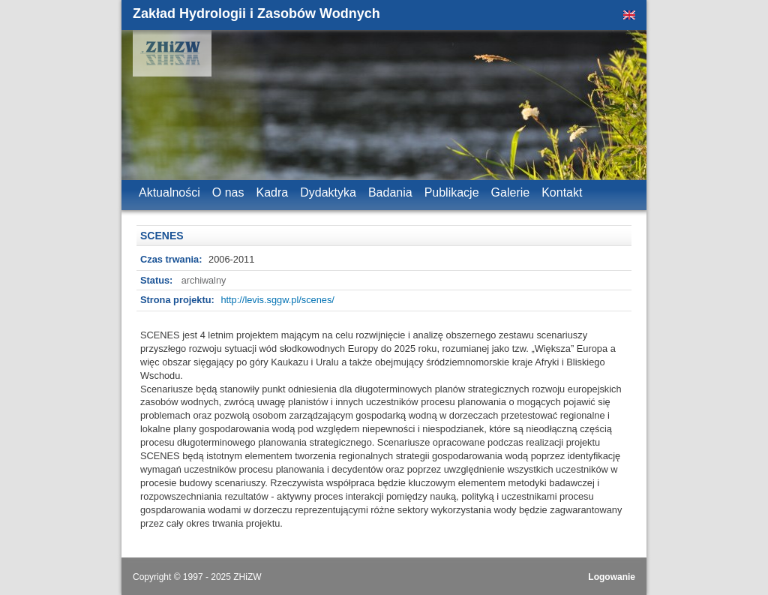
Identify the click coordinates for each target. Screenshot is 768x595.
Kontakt (562, 192)
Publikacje (451, 192)
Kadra (272, 192)
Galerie (510, 192)
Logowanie (611, 577)
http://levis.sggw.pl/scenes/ (277, 299)
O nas (228, 192)
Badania (390, 192)
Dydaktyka (328, 192)
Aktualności (169, 192)
